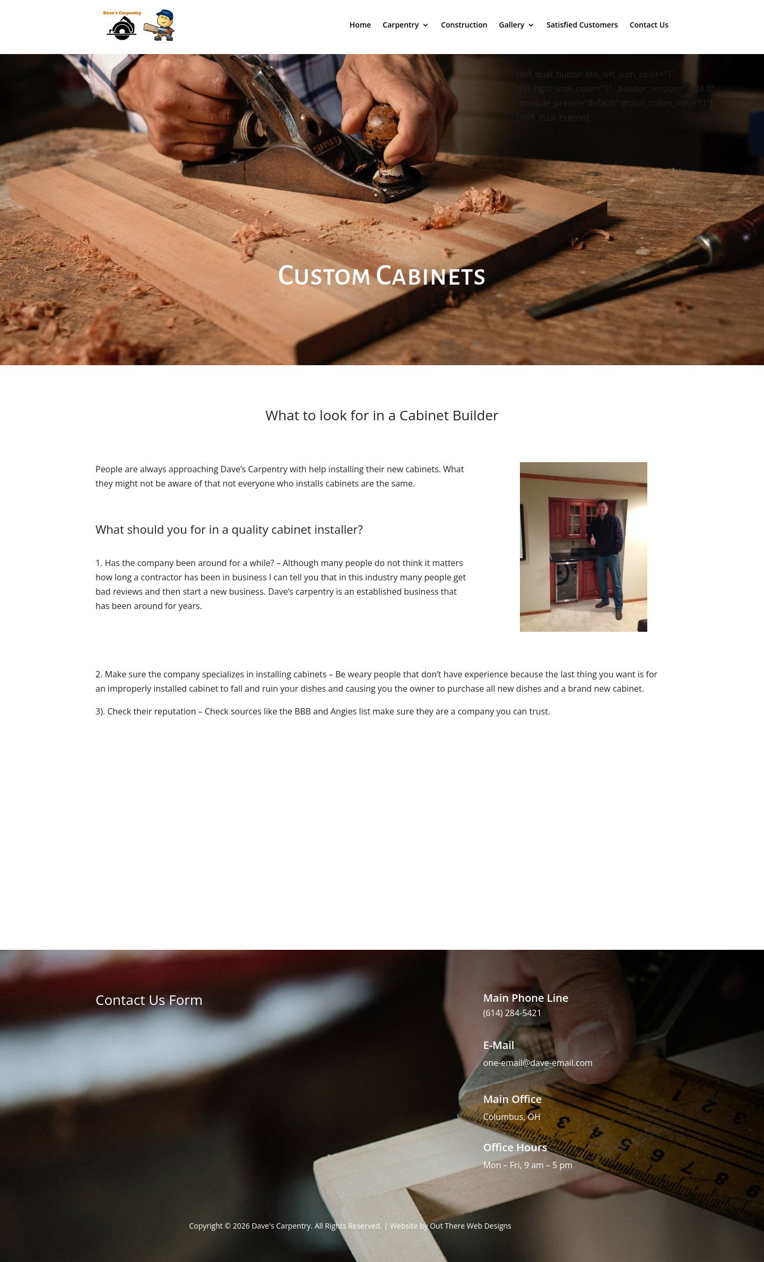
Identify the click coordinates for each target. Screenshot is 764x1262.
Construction (464, 25)
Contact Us (649, 25)
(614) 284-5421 (512, 1013)
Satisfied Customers (582, 25)
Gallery (512, 25)
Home (360, 25)
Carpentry (401, 25)
